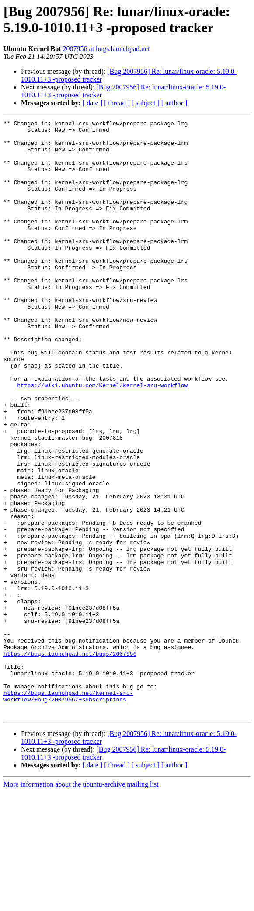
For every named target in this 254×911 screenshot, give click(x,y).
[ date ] (92, 103)
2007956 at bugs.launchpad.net (106, 48)
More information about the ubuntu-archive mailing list (81, 903)
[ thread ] (117, 103)
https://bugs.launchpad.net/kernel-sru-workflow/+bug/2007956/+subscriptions (68, 812)
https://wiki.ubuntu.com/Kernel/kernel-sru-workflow (102, 439)
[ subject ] (146, 103)
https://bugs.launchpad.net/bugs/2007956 (69, 761)
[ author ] (174, 103)
